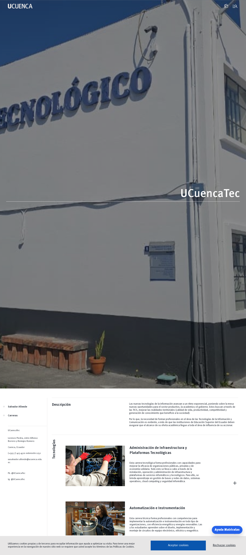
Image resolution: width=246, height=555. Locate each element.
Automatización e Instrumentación (157, 508)
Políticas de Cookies (123, 547)
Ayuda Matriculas (227, 529)
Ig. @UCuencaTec (16, 479)
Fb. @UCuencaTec (16, 473)
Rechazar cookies (224, 545)
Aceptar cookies (178, 545)
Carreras (13, 415)
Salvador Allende (17, 407)
